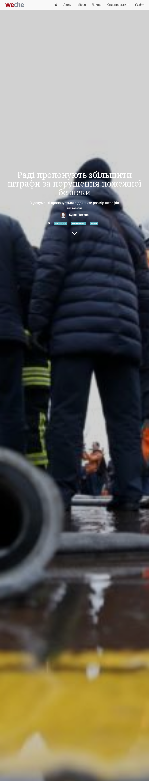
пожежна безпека (78, 223)
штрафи (94, 223)
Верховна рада (60, 223)
